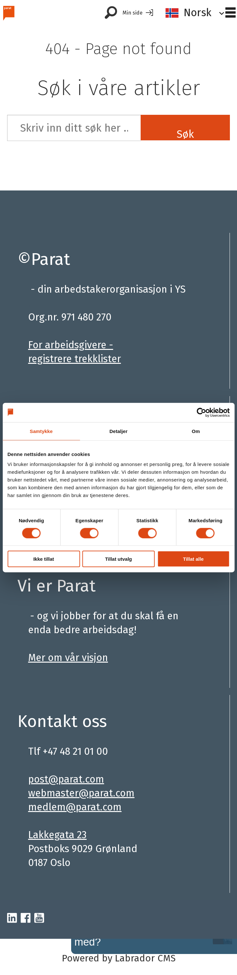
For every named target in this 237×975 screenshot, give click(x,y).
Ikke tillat (43, 559)
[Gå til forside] (8, 12)
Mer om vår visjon (68, 658)
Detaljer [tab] (119, 431)
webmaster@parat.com (81, 793)
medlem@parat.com (75, 807)
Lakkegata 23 (57, 835)
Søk (185, 134)
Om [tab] (196, 431)
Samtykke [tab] (41, 431)
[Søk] (110, 13)
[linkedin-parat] (12, 918)
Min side (133, 13)
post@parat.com (66, 779)
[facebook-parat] (25, 918)
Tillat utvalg (118, 559)
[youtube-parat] (39, 918)
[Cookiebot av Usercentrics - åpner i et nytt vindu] (201, 412)
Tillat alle (193, 559)
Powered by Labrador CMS (119, 958)
